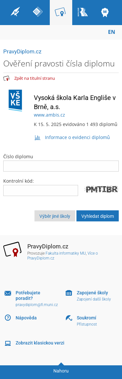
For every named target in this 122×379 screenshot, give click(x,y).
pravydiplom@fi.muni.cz (37, 304)
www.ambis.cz (49, 115)
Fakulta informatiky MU (66, 253)
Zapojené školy (92, 292)
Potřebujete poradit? (28, 295)
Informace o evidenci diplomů (72, 137)
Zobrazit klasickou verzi (40, 342)
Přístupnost (87, 324)
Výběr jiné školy (54, 216)
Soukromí (86, 317)
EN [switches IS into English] (111, 31)
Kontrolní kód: (18, 181)
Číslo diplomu (61, 162)
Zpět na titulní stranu (34, 78)
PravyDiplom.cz (22, 51)
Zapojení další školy (94, 299)
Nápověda (26, 317)
